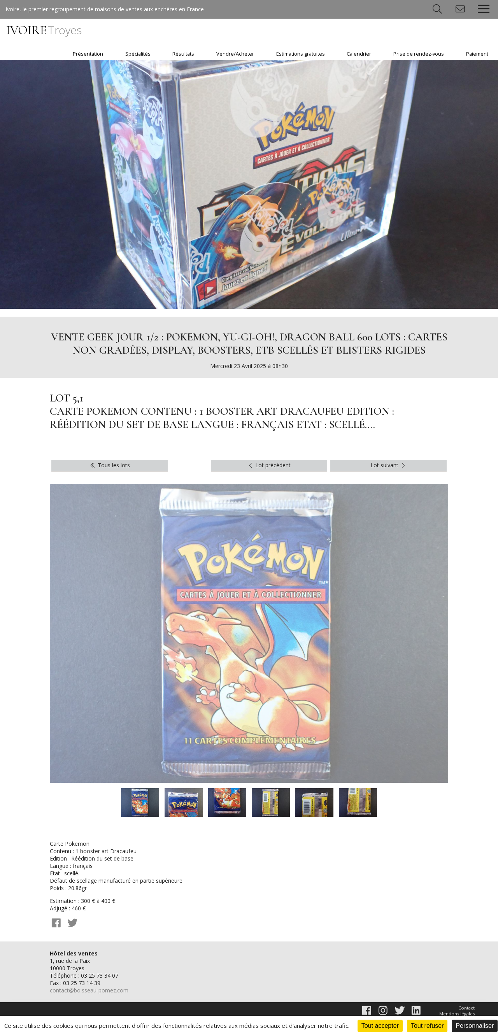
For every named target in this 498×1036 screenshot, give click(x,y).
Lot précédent (269, 465)
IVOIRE (44, 30)
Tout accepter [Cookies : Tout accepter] (380, 1025)
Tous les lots (109, 465)
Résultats (183, 54)
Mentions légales (457, 1014)
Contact (466, 1008)
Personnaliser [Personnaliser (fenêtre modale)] (475, 1025)
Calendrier (359, 54)
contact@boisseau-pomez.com (89, 990)
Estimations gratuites (300, 54)
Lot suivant (388, 465)
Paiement (477, 54)
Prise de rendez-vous (418, 54)
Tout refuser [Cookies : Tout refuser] (427, 1025)
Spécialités (138, 54)
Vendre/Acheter (235, 54)
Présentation (88, 54)
